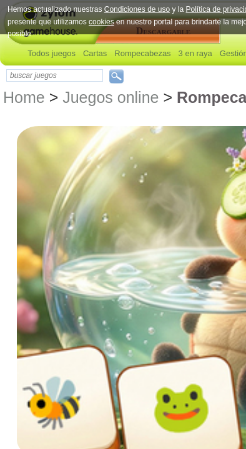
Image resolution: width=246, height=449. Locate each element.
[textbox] (54, 75)
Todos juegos (51, 53)
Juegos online (110, 97)
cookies (101, 21)
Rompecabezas (142, 53)
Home (24, 97)
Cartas (95, 53)
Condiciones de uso (137, 9)
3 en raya (195, 53)
